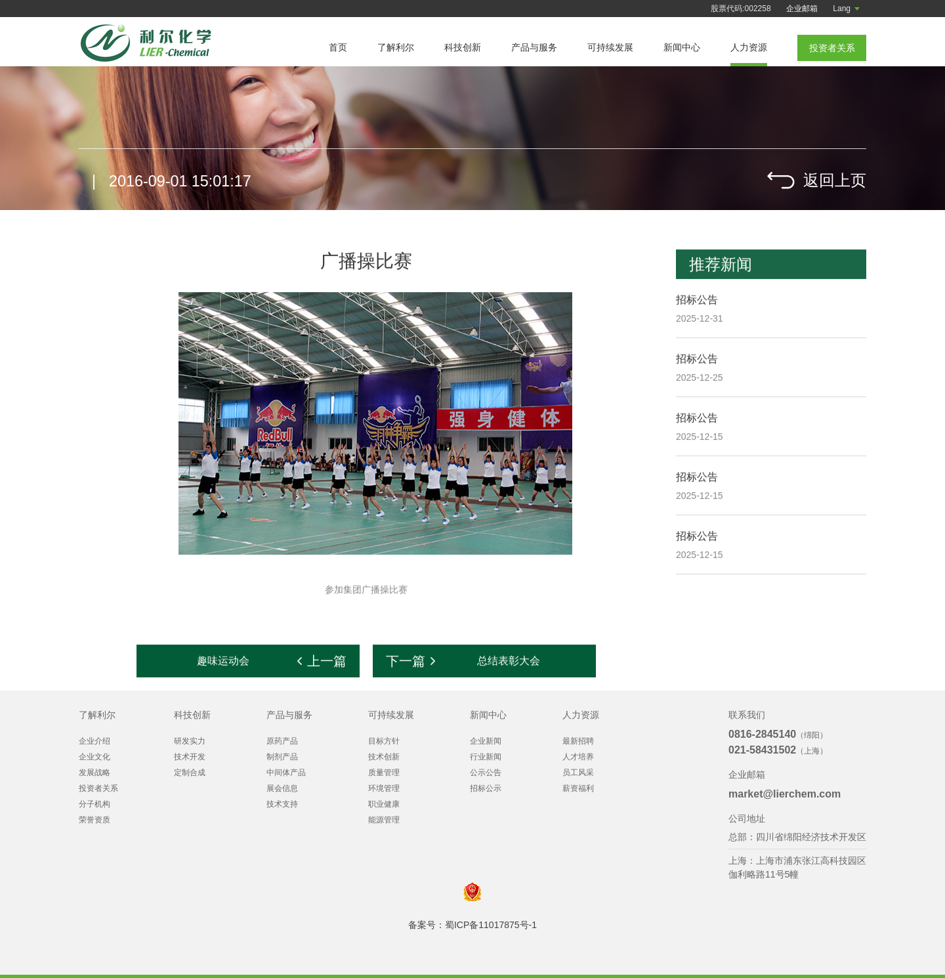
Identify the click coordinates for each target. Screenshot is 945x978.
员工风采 (578, 772)
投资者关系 (98, 788)
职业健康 (384, 804)
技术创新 (384, 756)
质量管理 (384, 772)
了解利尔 (395, 47)
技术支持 (282, 804)
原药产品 (282, 741)
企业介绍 (94, 741)
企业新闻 (485, 741)
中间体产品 (286, 772)
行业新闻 (485, 756)
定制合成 (189, 772)
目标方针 (384, 741)
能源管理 (384, 819)
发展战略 (94, 772)
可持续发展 (610, 47)
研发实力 (189, 741)
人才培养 (578, 756)
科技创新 (462, 47)
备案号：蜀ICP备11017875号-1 (472, 925)
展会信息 (282, 788)
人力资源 (748, 47)
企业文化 (94, 756)
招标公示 (485, 788)
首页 (338, 47)
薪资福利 (578, 788)
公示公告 (485, 772)
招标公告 (697, 300)
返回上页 (834, 180)
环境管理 (384, 788)
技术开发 (189, 756)
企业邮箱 (802, 8)
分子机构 (94, 804)
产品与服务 (534, 47)
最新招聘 (578, 741)
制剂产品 (282, 756)
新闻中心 (681, 47)
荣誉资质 (94, 819)
